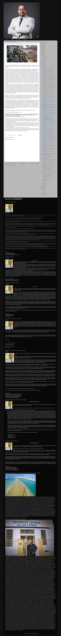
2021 (42, 49)
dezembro (44, 56)
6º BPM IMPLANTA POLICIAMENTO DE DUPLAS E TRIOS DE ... (48, 168)
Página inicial (22, 163)
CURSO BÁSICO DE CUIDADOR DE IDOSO (48, 148)
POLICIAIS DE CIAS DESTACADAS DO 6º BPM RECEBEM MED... (48, 117)
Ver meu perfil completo (44, 194)
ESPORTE (12, 39)
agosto (44, 61)
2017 (42, 54)
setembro (44, 60)
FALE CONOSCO (18, 39)
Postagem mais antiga (34, 163)
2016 (42, 55)
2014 (42, 187)
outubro (44, 59)
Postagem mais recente (10, 163)
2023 (42, 46)
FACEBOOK (25, 39)
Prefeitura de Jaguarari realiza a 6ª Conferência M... (47, 180)
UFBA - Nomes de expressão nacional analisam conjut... (47, 176)
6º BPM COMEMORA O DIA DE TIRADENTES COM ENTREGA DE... (49, 107)
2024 (42, 45)
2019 (42, 51)
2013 (42, 188)
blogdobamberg (44, 193)
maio (43, 65)
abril (43, 66)
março (43, 182)
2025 (42, 44)
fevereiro (44, 183)
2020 (42, 50)
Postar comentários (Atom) (11, 165)
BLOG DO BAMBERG (13, 199)
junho (43, 64)
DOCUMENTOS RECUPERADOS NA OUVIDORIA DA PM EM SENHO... (47, 119)
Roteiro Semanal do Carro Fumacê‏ (47, 134)
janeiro (44, 184)
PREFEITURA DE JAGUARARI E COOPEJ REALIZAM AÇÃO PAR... (48, 174)
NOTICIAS (7, 39)
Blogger (36, 633)
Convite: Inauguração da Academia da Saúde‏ (48, 95)
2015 (42, 186)
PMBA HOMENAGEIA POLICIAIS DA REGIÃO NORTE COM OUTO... (49, 154)
